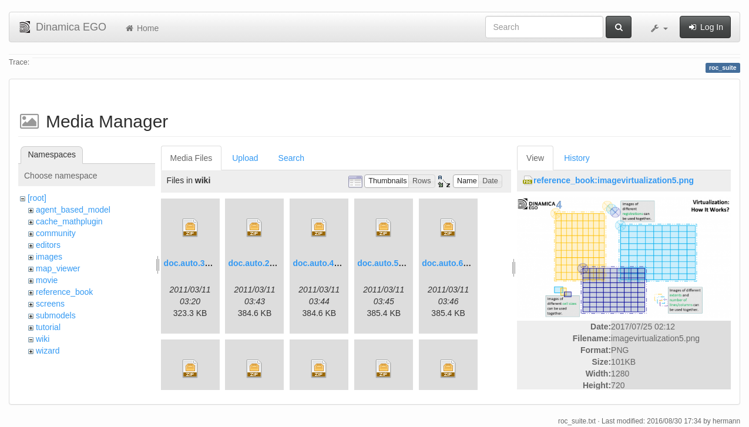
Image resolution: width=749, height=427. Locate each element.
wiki (42, 339)
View (535, 158)
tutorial (48, 327)
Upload (245, 158)
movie (47, 280)
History (577, 158)
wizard (47, 350)
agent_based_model (73, 209)
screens (50, 303)
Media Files (191, 158)
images (49, 256)
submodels (56, 315)
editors (48, 245)
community (56, 233)
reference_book (64, 292)
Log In (705, 27)
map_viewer (58, 268)
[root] (37, 198)
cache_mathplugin (69, 221)
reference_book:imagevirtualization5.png (613, 180)
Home (141, 28)
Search (291, 158)
